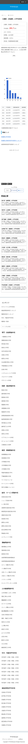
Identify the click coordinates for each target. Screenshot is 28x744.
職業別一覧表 (5, 321)
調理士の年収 (5, 522)
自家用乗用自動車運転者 (8, 557)
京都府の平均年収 (6, 707)
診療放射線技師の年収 (7, 415)
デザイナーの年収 (6, 380)
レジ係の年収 (5, 504)
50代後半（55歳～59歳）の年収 (10, 682)
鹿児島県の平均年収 (6, 721)
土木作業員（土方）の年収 (8, 592)
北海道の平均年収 (6, 692)
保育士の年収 (5, 433)
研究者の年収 (5, 344)
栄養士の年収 (5, 430)
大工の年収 (4, 643)
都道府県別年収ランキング (8, 310)
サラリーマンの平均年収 (8, 306)
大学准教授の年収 (6, 465)
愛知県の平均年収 (6, 714)
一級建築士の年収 (6, 336)
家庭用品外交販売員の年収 (8, 511)
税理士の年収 (5, 358)
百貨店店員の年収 (6, 497)
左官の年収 (4, 636)
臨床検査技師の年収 (6, 419)
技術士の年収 (5, 347)
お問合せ (21, 739)
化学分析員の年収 (6, 351)
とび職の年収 (5, 625)
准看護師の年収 (5, 408)
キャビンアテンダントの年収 (9, 583)
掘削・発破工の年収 (6, 618)
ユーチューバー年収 (6, 537)
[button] (25, 326)
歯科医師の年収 (5, 393)
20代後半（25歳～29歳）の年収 (10, 660)
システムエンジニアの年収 (8, 373)
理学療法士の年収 (6, 423)
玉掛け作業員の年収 (6, 614)
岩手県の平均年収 (6, 696)
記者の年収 (4, 369)
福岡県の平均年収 (6, 718)
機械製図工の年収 (6, 600)
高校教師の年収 (5, 458)
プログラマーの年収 (6, 376)
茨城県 (10, 183)
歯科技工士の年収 (6, 426)
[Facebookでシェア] (14, 190)
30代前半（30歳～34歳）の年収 (10, 664)
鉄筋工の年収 (5, 629)
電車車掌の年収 (5, 550)
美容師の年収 (5, 518)
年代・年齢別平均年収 (7, 317)
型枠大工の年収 (5, 622)
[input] (14, 326)
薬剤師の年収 (5, 401)
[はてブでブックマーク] (20, 190)
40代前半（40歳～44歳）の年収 (10, 671)
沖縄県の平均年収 (6, 725)
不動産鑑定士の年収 (6, 365)
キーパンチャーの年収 (7, 483)
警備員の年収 (5, 533)
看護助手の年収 (5, 412)
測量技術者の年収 (6, 340)
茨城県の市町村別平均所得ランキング (11, 140)
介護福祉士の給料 (6, 444)
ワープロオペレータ (6, 480)
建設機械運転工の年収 (7, 611)
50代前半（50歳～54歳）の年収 (10, 679)
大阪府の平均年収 (6, 710)
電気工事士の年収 (6, 596)
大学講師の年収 (5, 469)
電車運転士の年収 (6, 546)
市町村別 (4, 183)
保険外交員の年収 (6, 515)
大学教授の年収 (5, 461)
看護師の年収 (5, 404)
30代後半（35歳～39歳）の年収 (10, 668)
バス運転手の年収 (6, 568)
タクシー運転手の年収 (7, 565)
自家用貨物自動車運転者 (8, 561)
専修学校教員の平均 (6, 472)
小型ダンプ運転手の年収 (8, 575)
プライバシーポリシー (7, 739)
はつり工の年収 (5, 633)
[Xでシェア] (7, 190)
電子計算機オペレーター (8, 487)
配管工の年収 (5, 640)
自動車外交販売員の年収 (8, 507)
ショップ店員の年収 (6, 500)
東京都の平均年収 (6, 703)
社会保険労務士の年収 (7, 362)
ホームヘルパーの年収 (7, 441)
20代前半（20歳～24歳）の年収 (10, 657)
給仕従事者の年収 (6, 529)
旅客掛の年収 (5, 554)
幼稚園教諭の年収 (6, 454)
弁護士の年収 (5, 355)
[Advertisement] (14, 66)
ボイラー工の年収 (6, 603)
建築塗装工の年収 (6, 647)
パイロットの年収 (6, 579)
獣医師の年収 (5, 397)
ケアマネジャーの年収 (7, 437)
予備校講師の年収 (6, 476)
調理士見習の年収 (6, 526)
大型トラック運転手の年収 (8, 572)
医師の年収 (4, 390)
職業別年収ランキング (7, 314)
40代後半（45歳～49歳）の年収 (10, 675)
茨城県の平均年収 (6, 136)
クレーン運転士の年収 (7, 607)
